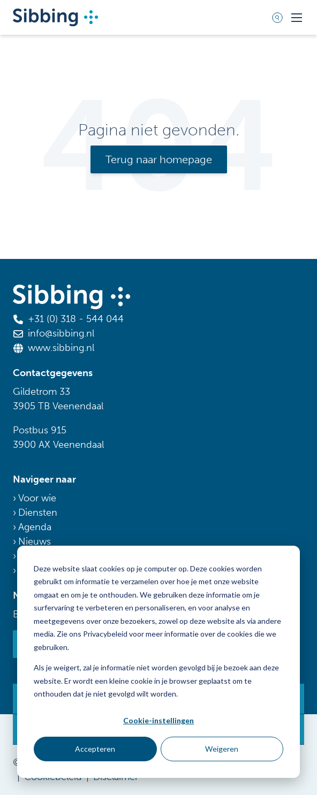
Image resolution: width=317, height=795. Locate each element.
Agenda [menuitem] (34, 527)
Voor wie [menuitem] (37, 498)
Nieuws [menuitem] (34, 541)
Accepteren (95, 748)
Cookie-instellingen (158, 720)
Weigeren (221, 748)
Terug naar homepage (158, 159)
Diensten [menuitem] (37, 512)
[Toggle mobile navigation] (296, 17)
